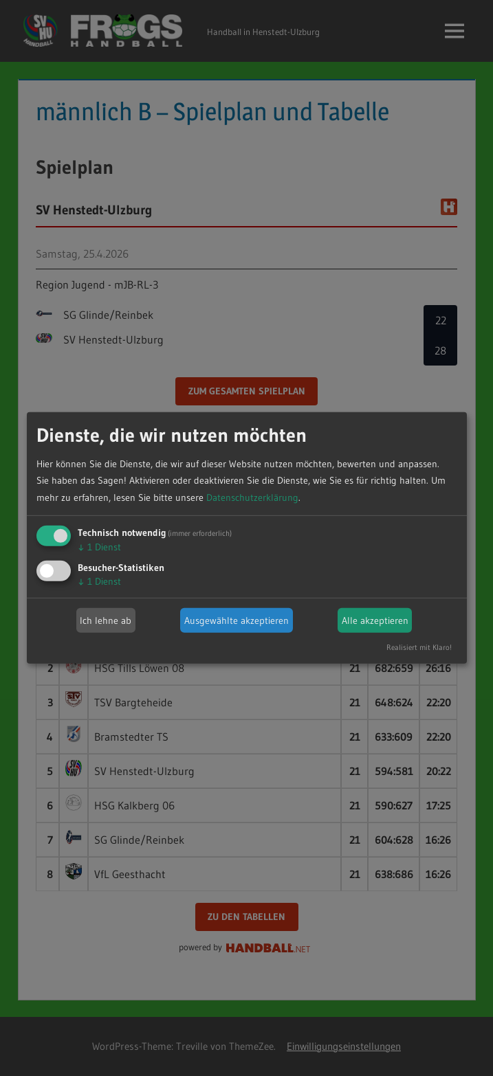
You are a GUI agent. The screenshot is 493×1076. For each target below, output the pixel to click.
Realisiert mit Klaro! (419, 647)
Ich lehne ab (105, 620)
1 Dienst (99, 547)
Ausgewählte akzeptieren (236, 620)
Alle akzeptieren (375, 620)
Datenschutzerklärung (252, 497)
